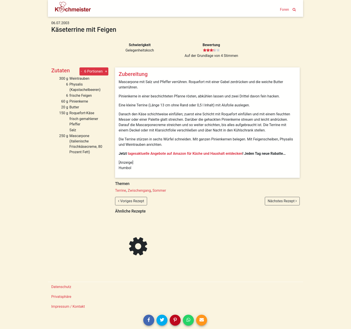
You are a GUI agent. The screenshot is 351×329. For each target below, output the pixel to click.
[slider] (211, 50)
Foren (284, 9)
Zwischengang (139, 190)
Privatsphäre (61, 297)
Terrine (120, 190)
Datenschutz (61, 287)
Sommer (159, 190)
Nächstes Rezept (282, 201)
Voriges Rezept (131, 201)
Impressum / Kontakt (68, 306)
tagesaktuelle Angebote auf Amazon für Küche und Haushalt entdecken (185, 153)
